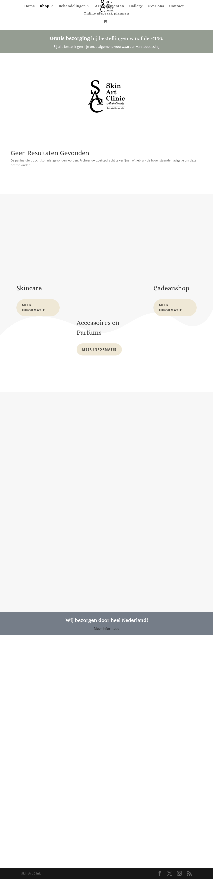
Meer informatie (33, 307)
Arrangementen (109, 6)
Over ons (156, 6)
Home (29, 6)
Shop (44, 6)
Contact (176, 6)
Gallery (136, 6)
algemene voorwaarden (116, 46)
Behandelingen (72, 6)
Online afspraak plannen (106, 13)
